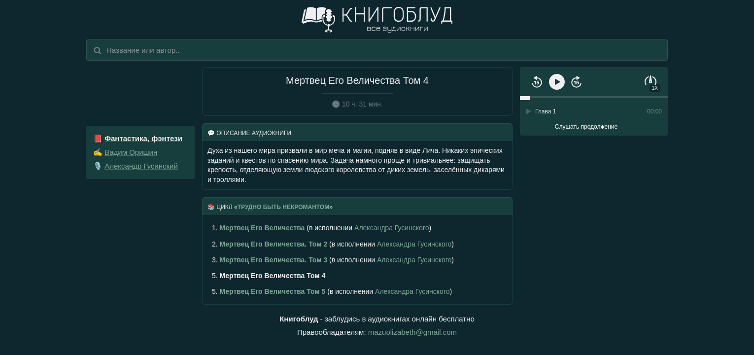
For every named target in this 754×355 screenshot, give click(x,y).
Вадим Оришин (130, 152)
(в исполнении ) (321, 228)
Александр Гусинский (141, 166)
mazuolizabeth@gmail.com (412, 332)
